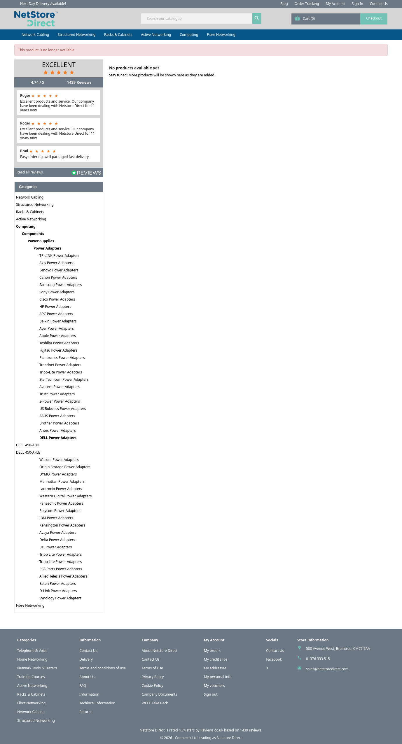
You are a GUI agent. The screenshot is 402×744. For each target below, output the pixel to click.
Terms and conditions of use (102, 668)
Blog (284, 3)
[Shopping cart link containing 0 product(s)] (339, 19)
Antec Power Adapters (57, 430)
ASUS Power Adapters (57, 415)
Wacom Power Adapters (59, 459)
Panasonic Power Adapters (61, 503)
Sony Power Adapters (56, 291)
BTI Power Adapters (55, 547)
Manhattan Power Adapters (62, 481)
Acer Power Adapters (56, 328)
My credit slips (215, 659)
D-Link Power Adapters (58, 590)
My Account (335, 3)
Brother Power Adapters (59, 423)
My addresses (215, 668)
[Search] (201, 18)
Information (89, 694)
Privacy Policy (153, 676)
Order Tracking (307, 3)
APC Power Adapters (56, 313)
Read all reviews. (30, 172)
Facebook (274, 659)
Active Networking (156, 34)
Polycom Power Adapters (60, 510)
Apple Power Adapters (57, 335)
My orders (212, 650)
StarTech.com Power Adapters (63, 379)
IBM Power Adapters (56, 517)
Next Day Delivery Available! (43, 3)
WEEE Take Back (155, 703)
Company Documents (159, 694)
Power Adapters (47, 248)
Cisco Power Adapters (57, 299)
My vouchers (214, 685)
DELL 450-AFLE (28, 452)
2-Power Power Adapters (59, 401)
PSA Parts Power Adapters (60, 568)
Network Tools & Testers (37, 668)
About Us (87, 676)
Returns (85, 711)
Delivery (86, 659)
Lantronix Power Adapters (60, 488)
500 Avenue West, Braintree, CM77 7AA (338, 648)
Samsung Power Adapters (60, 284)
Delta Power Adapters (57, 539)
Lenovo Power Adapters (58, 270)
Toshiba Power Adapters (59, 343)
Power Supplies (41, 240)
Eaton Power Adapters (57, 583)
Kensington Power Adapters (62, 525)
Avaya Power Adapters (57, 532)
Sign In (357, 3)
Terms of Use (152, 668)
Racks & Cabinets (118, 34)
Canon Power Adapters (58, 277)
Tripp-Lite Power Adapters (60, 372)
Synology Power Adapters (60, 598)
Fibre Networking (221, 34)
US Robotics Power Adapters (62, 408)
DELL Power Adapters (57, 437)
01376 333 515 (318, 658)
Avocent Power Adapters (59, 386)
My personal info (218, 676)
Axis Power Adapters (56, 262)
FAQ (82, 685)
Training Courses (31, 676)
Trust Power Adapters (57, 394)
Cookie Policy (152, 685)
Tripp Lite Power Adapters (60, 554)
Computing (189, 34)
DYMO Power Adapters (58, 474)
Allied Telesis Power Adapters (63, 576)
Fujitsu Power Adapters (58, 350)
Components (33, 233)
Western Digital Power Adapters (65, 496)
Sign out (211, 694)
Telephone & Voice (32, 650)
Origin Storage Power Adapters (64, 466)
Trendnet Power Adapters (60, 364)
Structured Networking (76, 34)
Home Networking (32, 659)
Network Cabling (35, 34)
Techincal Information (97, 703)
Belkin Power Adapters (57, 321)
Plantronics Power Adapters (62, 357)
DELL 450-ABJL (28, 445)
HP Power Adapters (55, 306)
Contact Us (379, 3)
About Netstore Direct (160, 650)
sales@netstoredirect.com (327, 668)
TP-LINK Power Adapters (59, 255)
